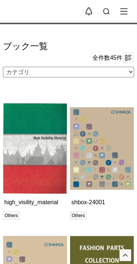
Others (11, 215)
